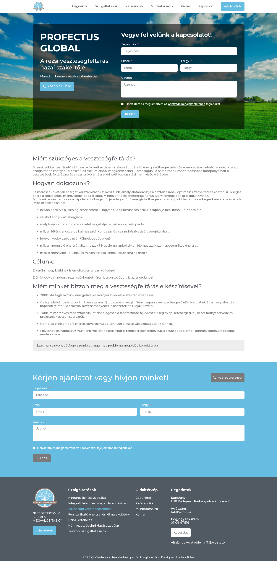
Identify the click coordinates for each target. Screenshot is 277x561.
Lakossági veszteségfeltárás (89, 509)
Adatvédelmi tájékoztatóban (186, 104)
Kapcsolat (206, 6)
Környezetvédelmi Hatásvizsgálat (93, 525)
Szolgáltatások (106, 6)
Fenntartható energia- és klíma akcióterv (99, 514)
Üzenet (126, 77)
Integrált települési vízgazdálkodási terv (98, 503)
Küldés (130, 114)
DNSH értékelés (80, 520)
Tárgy (184, 61)
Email (125, 61)
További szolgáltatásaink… (88, 531)
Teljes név (128, 44)
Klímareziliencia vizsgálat (87, 498)
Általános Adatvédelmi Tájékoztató (198, 542)
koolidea (188, 557)
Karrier (186, 6)
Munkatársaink (162, 6)
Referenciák (134, 6)
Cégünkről (80, 6)
